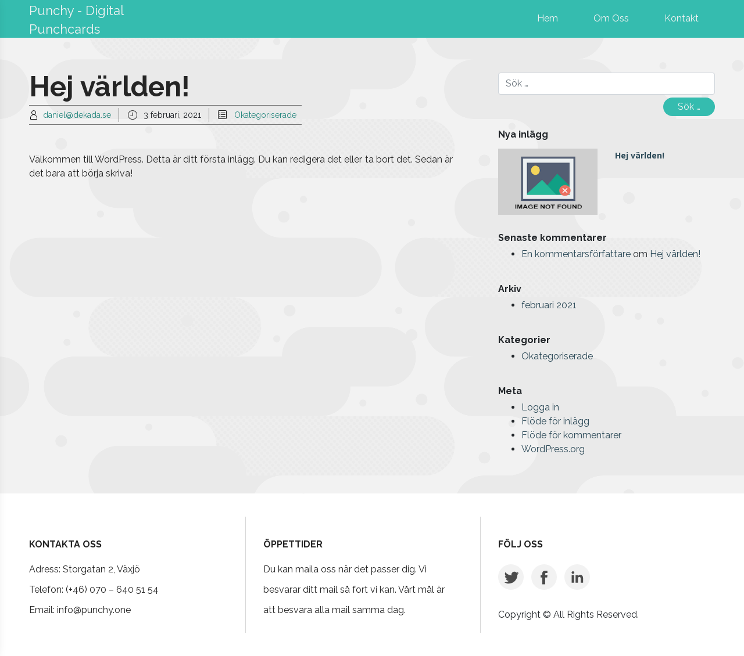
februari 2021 (549, 305)
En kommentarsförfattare (576, 253)
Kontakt (681, 18)
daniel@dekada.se (77, 115)
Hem (547, 18)
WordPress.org (553, 449)
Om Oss (611, 18)
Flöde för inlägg (555, 421)
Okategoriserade (265, 115)
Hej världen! (639, 155)
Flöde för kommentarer (571, 435)
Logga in (540, 407)
